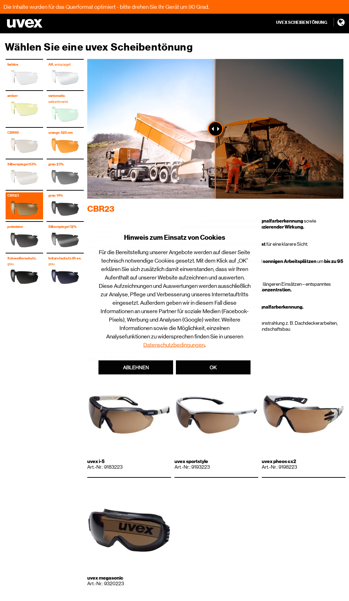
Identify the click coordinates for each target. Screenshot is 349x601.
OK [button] (213, 367)
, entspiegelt (59, 64)
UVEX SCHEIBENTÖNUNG (301, 22)
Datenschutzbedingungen (174, 345)
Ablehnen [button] (136, 367)
